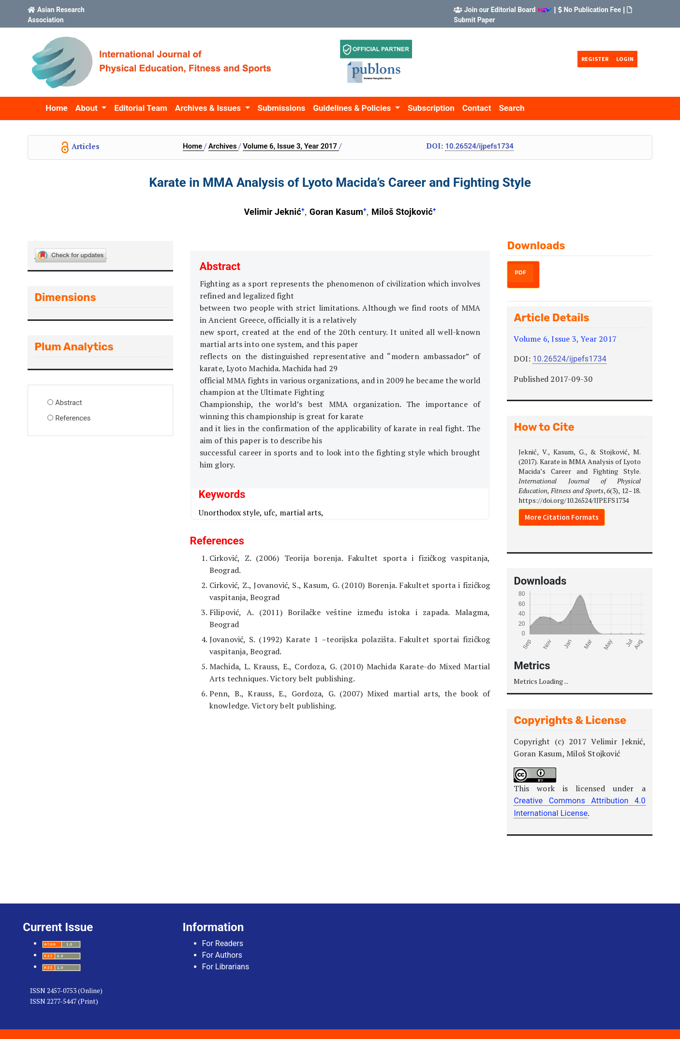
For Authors (222, 955)
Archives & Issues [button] (209, 108)
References (72, 418)
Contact (476, 108)
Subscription (431, 108)
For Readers (222, 943)
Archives (223, 146)
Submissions (282, 108)
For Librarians (226, 966)
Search (511, 108)
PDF (520, 273)
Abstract (68, 402)
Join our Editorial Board (500, 10)
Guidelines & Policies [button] (353, 108)
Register (594, 58)
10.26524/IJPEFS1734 (479, 146)
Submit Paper (474, 20)
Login (625, 58)
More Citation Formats (562, 517)
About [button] (87, 108)
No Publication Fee (592, 10)
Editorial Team (140, 108)
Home (56, 108)
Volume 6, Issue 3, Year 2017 (291, 146)
